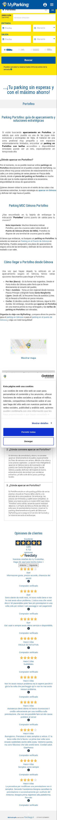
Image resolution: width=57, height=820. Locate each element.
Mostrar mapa (28, 358)
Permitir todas (28, 432)
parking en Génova (15, 317)
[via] (34, 17)
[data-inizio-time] (46, 28)
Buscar (28, 60)
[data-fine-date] (17, 39)
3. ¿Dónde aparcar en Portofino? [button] (23, 485)
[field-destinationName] (25, 9)
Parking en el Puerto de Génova (35, 241)
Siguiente (33, 565)
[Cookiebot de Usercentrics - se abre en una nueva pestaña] (41, 376)
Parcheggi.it (29, 817)
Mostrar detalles (40, 423)
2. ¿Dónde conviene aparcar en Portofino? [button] (28, 449)
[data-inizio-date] (17, 28)
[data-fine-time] (46, 39)
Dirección (6, 16)
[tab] (28, 450)
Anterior (23, 565)
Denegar (28, 441)
